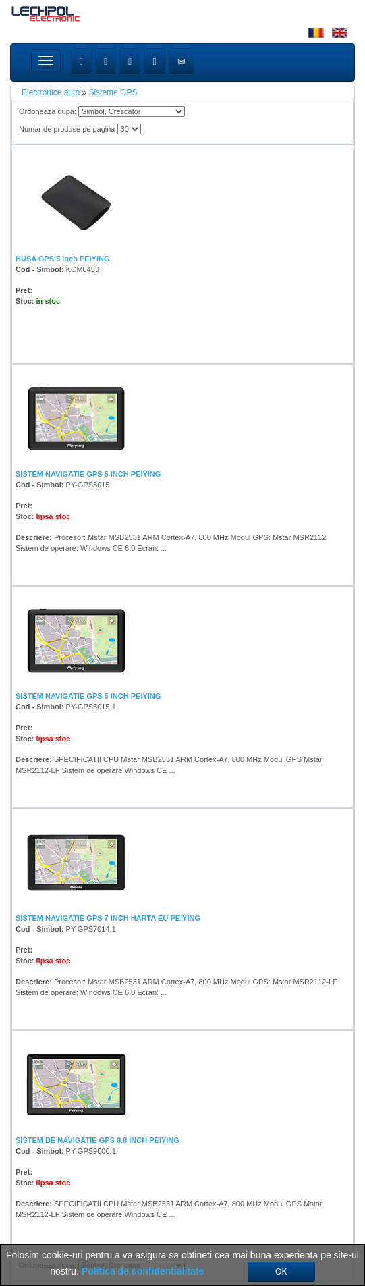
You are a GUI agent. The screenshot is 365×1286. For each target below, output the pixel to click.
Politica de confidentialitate (143, 1271)
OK (281, 1272)
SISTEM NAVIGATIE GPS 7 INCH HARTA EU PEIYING (108, 918)
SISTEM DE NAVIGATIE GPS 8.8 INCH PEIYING (97, 1140)
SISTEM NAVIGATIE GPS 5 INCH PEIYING (88, 474)
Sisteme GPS (112, 92)
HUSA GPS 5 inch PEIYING (63, 258)
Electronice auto (51, 92)
